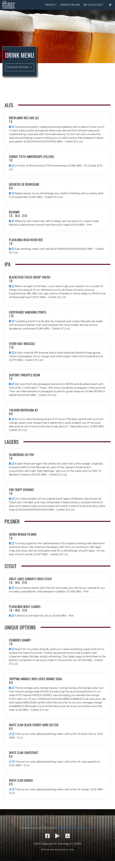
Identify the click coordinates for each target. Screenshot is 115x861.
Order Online (70, 4)
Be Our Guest (93, 4)
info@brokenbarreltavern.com (75, 828)
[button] (19, 67)
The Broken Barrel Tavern (9, 5)
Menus (50, 4)
